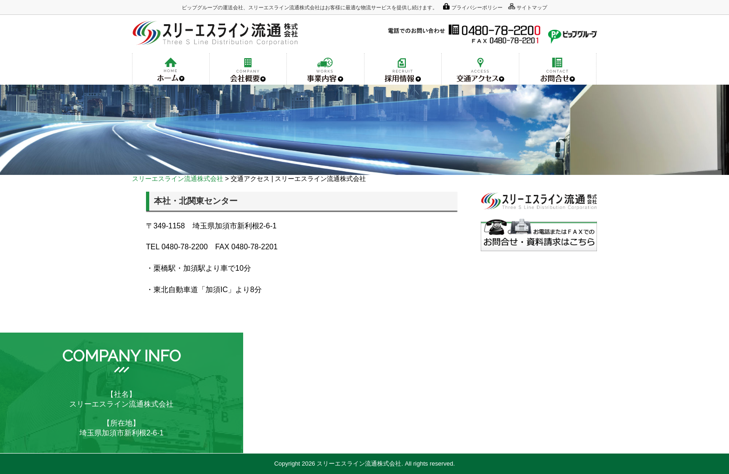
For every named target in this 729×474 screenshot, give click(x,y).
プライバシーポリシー (477, 7)
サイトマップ (532, 7)
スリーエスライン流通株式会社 (177, 178)
